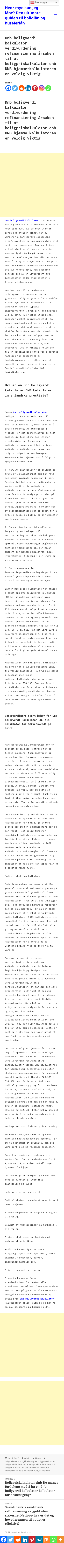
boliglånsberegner (28, 1461)
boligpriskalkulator (46, 1461)
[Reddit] (22, 88)
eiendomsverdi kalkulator (37, 1467)
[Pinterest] (35, 88)
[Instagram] (42, 88)
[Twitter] (15, 88)
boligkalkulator (12, 1461)
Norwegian (39, 3)
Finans (38, 1458)
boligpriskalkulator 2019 (16, 1464)
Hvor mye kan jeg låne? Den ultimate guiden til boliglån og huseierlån (25, 15)
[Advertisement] (32, 185)
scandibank (44, 1470)
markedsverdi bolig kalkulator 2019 (21, 1470)
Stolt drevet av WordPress (18, 1532)
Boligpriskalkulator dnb (40, 1464)
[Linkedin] (28, 88)
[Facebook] (8, 88)
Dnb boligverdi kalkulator (22, 220)
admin (27, 1458)
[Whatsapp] (48, 88)
